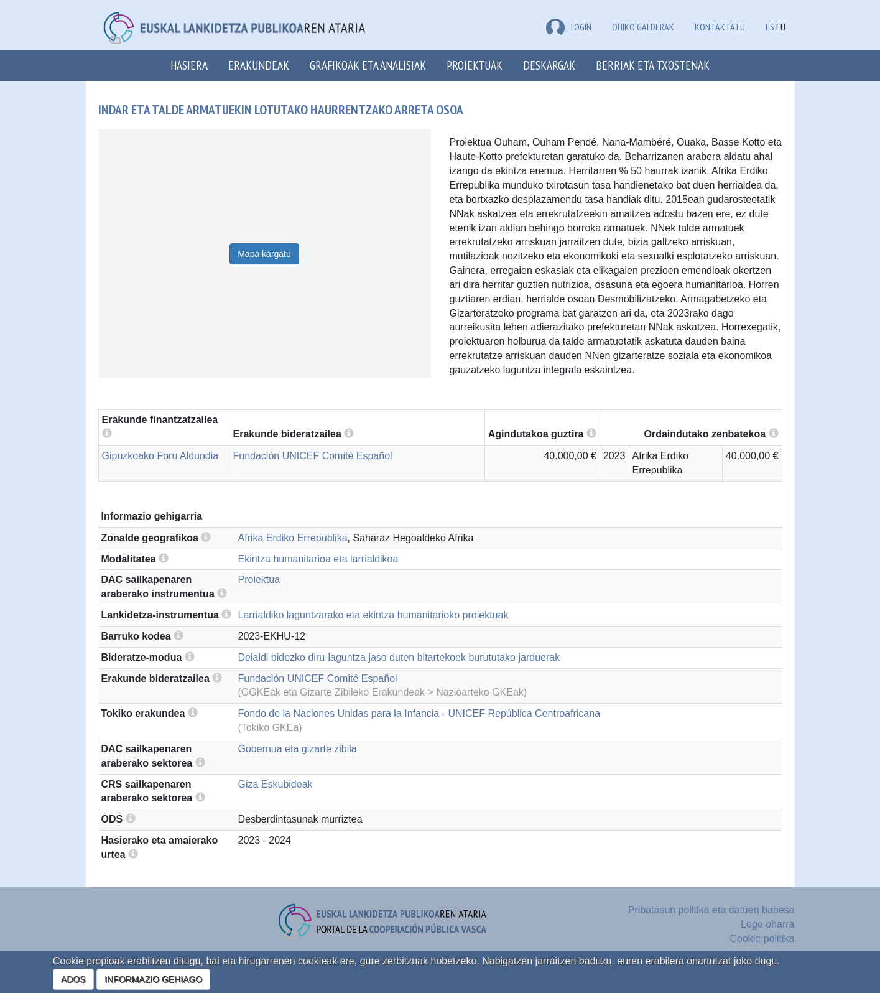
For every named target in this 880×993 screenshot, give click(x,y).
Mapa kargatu (264, 254)
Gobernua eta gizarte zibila (297, 749)
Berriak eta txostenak (653, 65)
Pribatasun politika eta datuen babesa (711, 910)
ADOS (73, 979)
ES (770, 27)
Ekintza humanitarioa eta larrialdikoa (318, 559)
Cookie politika (761, 938)
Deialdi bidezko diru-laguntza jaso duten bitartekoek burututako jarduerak (399, 657)
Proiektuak (475, 65)
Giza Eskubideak (275, 784)
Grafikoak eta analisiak (368, 65)
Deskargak (549, 65)
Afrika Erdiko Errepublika (293, 538)
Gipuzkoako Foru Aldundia (160, 455)
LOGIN (568, 27)
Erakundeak (258, 65)
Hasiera (189, 65)
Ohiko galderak (643, 27)
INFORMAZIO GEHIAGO (153, 979)
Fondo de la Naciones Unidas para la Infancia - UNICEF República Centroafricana (419, 713)
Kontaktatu (720, 27)
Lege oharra (767, 924)
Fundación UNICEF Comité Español (312, 455)
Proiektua (259, 579)
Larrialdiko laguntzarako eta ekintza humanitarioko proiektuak (373, 615)
